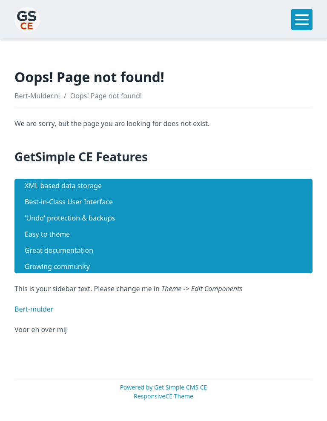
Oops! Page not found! (106, 95)
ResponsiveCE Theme (163, 396)
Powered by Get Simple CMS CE (163, 387)
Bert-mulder (33, 309)
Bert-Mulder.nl (37, 95)
